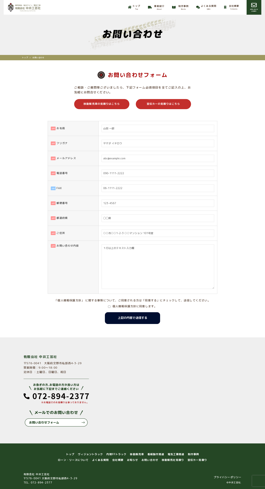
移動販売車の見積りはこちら (102, 103)
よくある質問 (100, 460)
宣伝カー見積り (197, 460)
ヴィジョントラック (90, 454)
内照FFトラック (116, 454)
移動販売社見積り (173, 460)
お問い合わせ (150, 460)
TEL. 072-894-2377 (38, 482)
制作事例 (193, 454)
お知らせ (132, 460)
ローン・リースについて (73, 460)
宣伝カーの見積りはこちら (163, 103)
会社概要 (117, 460)
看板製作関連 (155, 454)
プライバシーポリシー (227, 477)
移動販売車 (137, 454)
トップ (70, 454)
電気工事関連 (176, 454)
